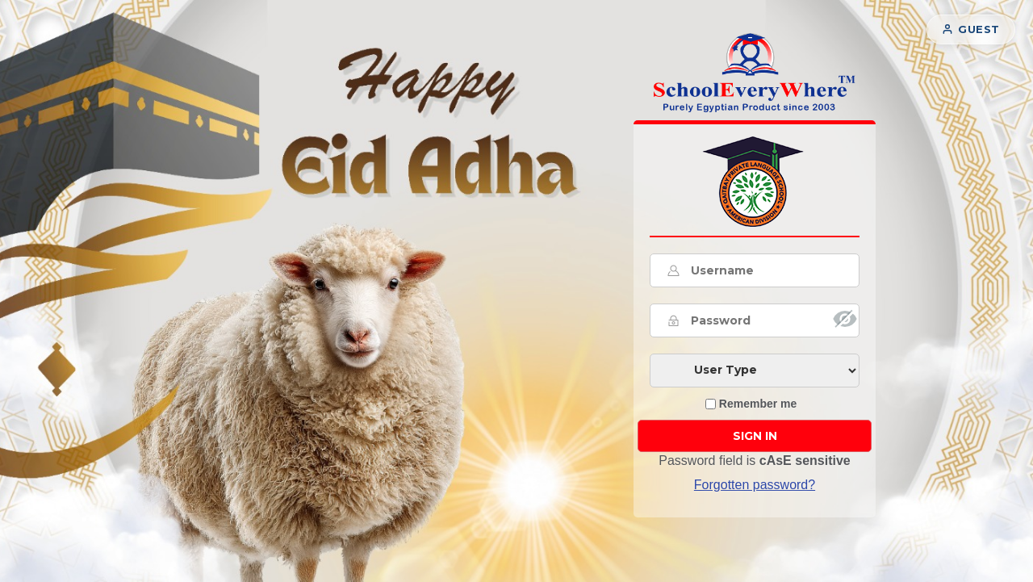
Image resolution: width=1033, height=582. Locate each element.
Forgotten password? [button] (754, 485)
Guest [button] (971, 29)
